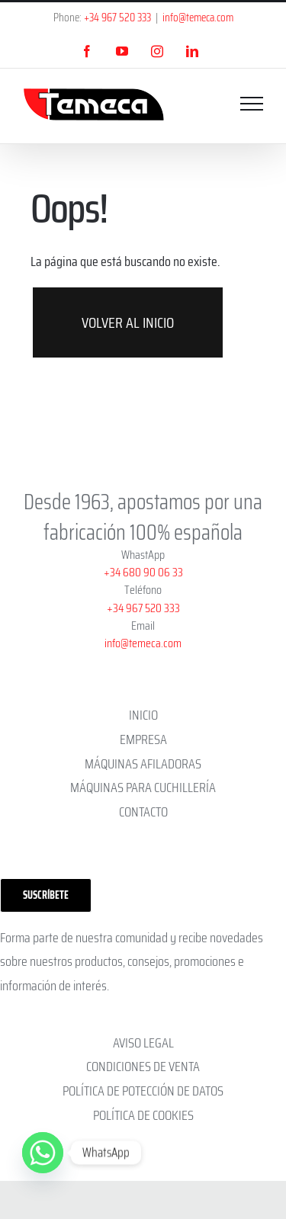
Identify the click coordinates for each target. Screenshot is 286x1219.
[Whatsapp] (42, 1152)
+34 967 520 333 (117, 17)
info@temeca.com (197, 17)
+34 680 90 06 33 (143, 572)
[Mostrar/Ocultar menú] (252, 104)
